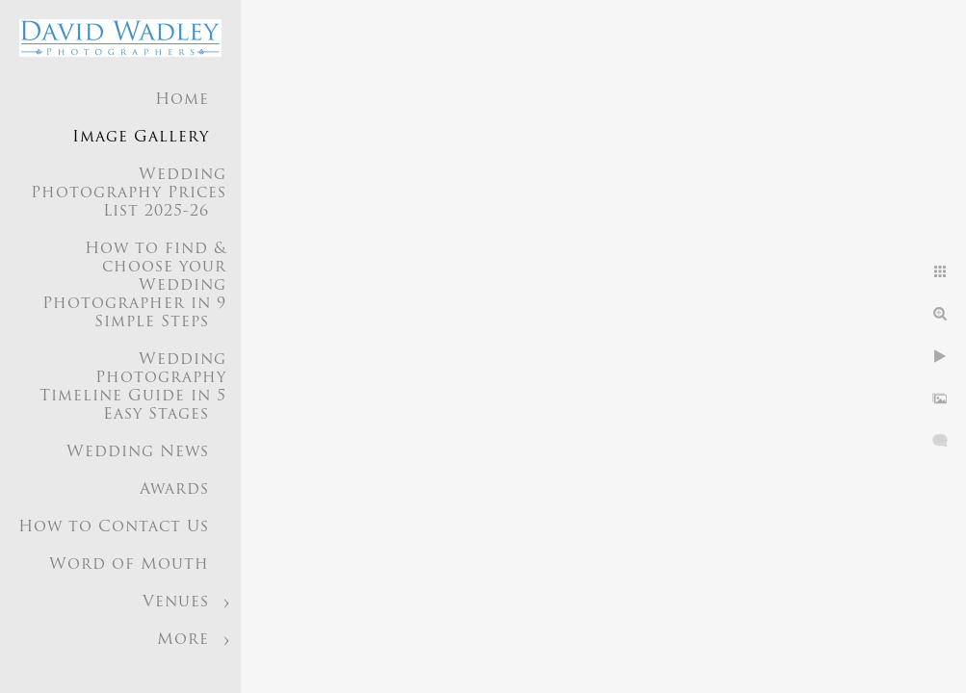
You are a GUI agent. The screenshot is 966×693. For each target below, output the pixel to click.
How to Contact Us (113, 527)
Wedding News (137, 452)
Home (182, 100)
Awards (174, 490)
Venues (176, 602)
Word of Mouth (129, 565)
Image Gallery (140, 137)
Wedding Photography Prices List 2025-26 (128, 193)
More (183, 640)
